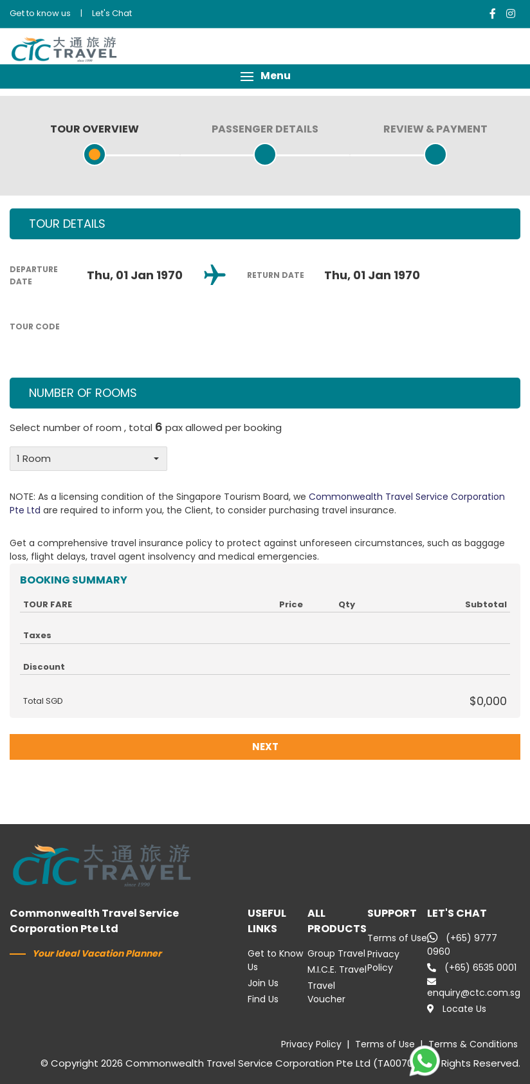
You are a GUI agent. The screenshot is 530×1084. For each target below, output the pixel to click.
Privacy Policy (383, 961)
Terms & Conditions (473, 1044)
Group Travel (336, 953)
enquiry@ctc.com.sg (473, 988)
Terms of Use (397, 938)
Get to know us (40, 13)
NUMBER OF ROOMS (83, 393)
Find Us (263, 999)
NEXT (265, 746)
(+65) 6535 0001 (471, 967)
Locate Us (456, 1008)
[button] (265, 76)
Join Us (263, 983)
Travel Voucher (326, 992)
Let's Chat (112, 13)
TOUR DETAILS (67, 224)
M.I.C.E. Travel (337, 969)
